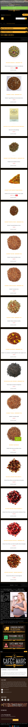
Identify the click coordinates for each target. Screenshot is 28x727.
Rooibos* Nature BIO (14, 444)
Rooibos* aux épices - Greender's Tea (14, 349)
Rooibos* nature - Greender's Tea (14, 253)
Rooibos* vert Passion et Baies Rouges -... (14, 190)
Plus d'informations (4, 5)
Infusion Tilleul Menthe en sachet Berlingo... (14, 126)
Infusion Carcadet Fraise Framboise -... (14, 508)
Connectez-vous (8, 15)
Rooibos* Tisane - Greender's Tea (14, 317)
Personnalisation (11, 5)
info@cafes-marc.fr (9, 692)
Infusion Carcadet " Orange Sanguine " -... (14, 572)
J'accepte (14, 7)
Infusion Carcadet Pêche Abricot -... (14, 476)
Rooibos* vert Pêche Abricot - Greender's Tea (14, 158)
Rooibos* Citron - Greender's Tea (14, 94)
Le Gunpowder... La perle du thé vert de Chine (9, 669)
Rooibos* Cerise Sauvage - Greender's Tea (14, 285)
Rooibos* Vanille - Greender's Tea (14, 413)
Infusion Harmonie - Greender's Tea (14, 62)
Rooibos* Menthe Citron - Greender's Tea (14, 222)
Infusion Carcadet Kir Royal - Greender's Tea (14, 540)
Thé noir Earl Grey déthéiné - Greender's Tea (14, 381)
